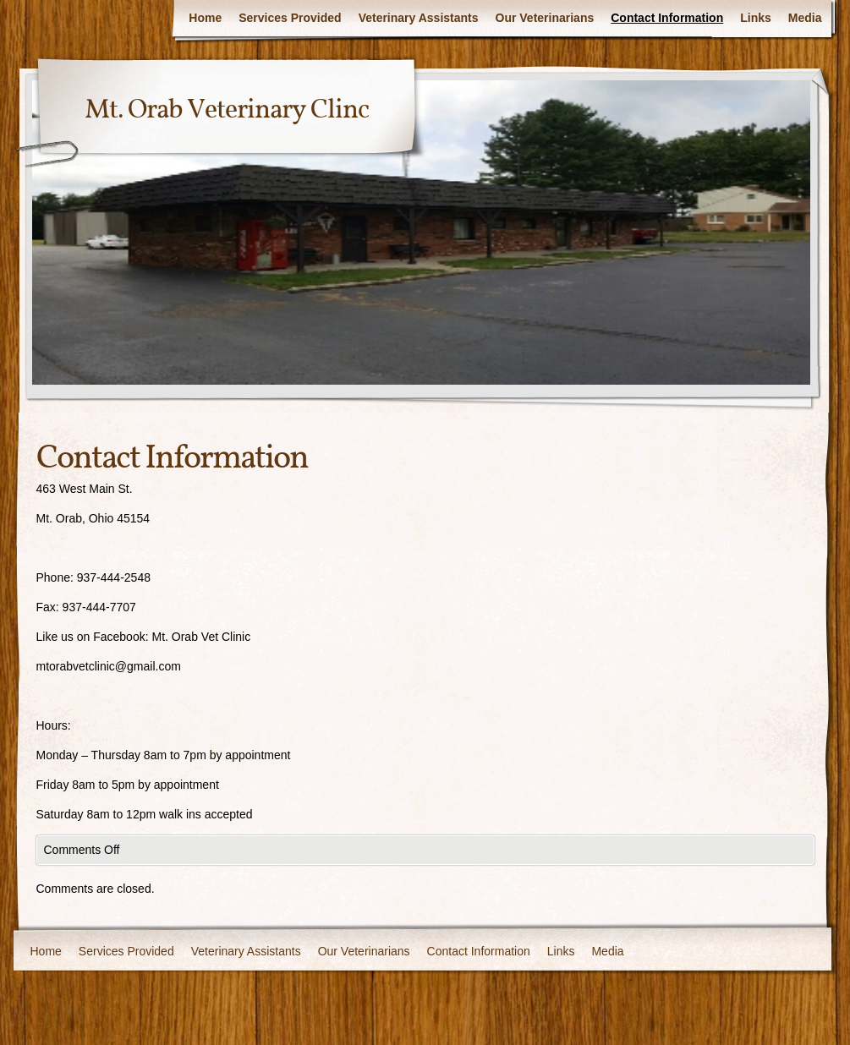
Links (755, 18)
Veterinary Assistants (419, 18)
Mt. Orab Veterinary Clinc (227, 110)
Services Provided (290, 18)
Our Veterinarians (545, 18)
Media (805, 18)
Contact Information (667, 18)
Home (205, 18)
